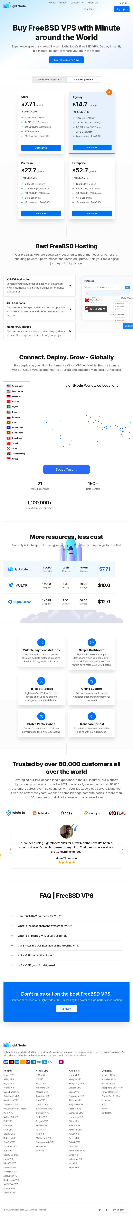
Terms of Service (110, 1092)
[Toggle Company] (98, 9)
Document (106, 1100)
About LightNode (109, 1075)
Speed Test (64, 469)
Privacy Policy (108, 1083)
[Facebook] (106, 1209)
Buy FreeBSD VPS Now (66, 59)
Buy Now (66, 1008)
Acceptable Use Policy (112, 1087)
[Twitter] (99, 1209)
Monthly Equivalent (83, 79)
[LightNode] (15, 5)
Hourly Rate (50, 79)
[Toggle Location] (84, 3)
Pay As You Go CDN (111, 1096)
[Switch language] (120, 1209)
